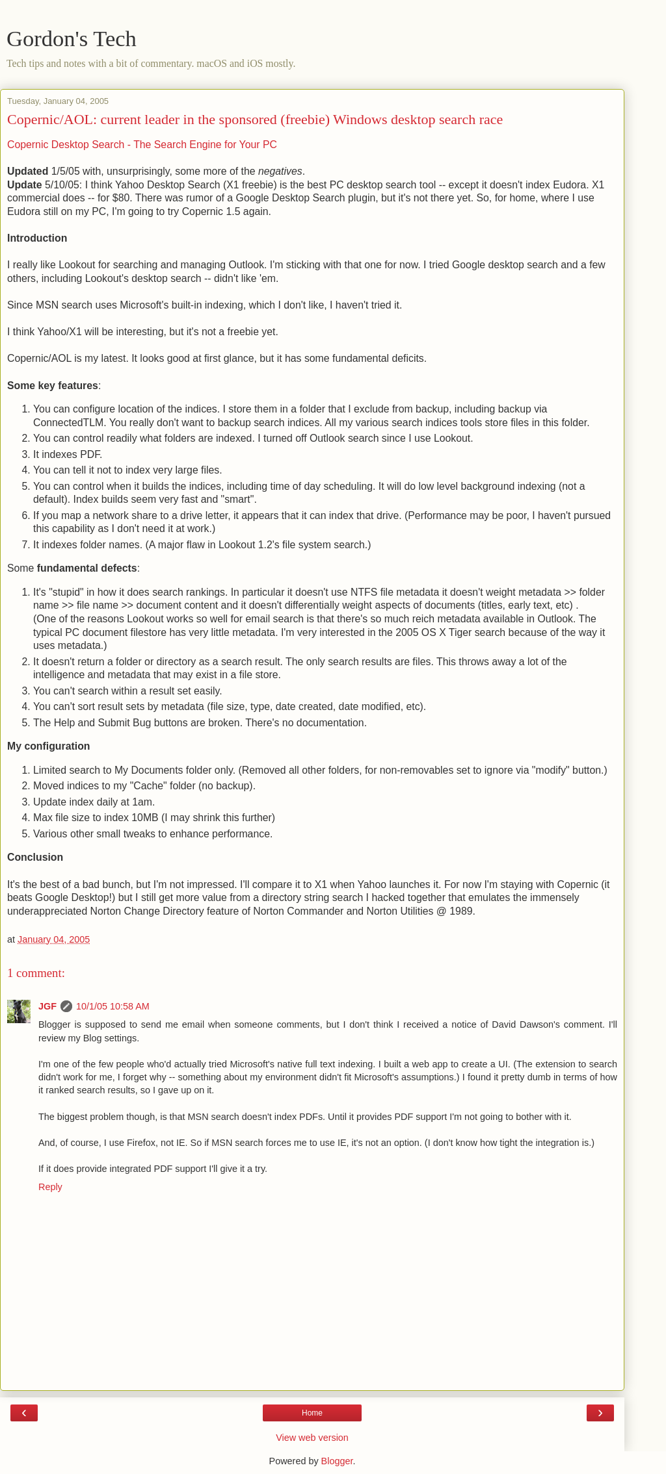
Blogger (337, 1461)
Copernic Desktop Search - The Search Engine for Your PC (142, 144)
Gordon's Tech (72, 38)
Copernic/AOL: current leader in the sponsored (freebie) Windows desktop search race (255, 119)
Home (312, 1412)
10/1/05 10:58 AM (113, 1006)
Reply (50, 1187)
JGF (47, 1006)
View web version (312, 1437)
